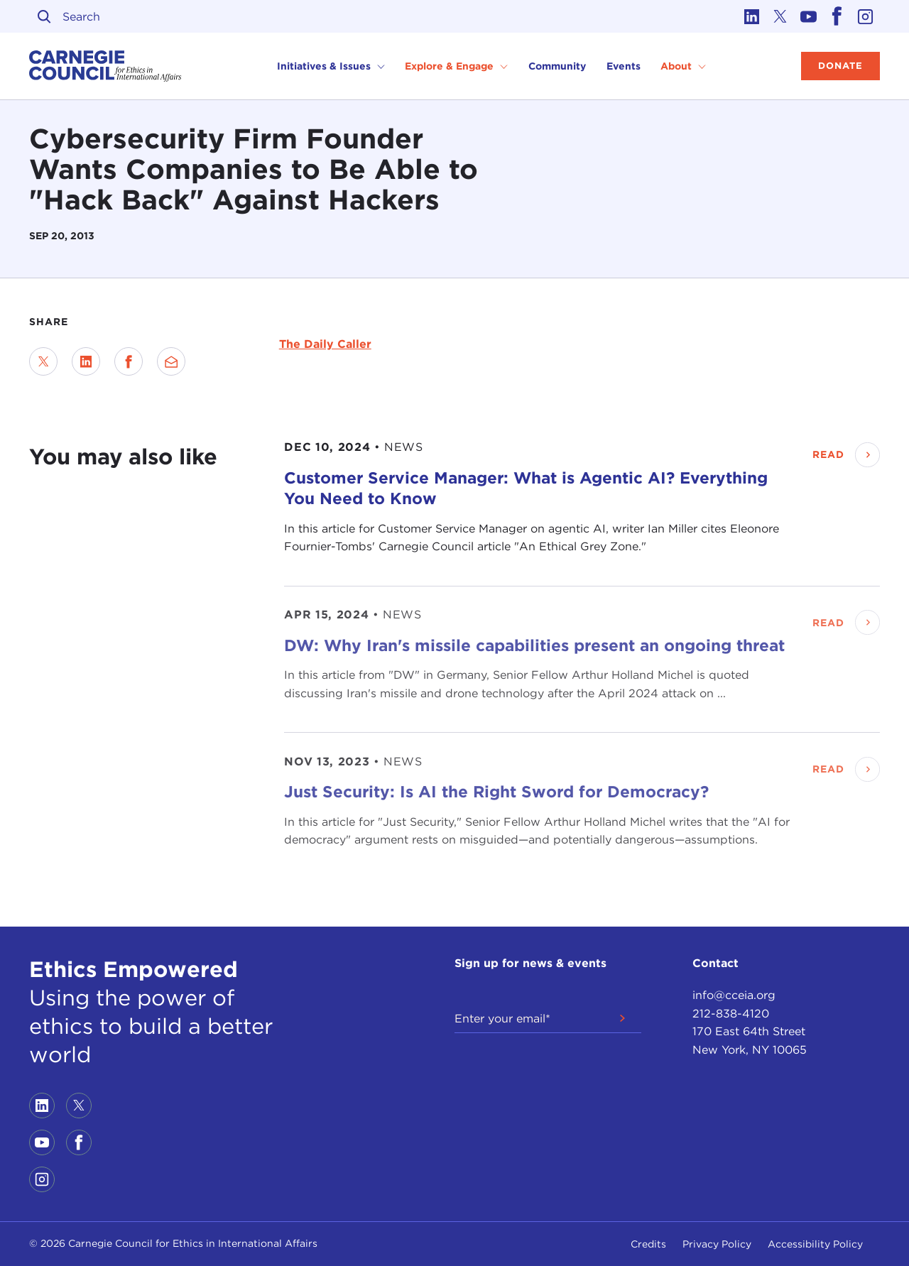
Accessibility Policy (815, 1244)
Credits (648, 1244)
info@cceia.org (733, 995)
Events (623, 66)
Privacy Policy (716, 1244)
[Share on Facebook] (128, 361)
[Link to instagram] (865, 16)
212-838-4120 (730, 1013)
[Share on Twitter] (43, 361)
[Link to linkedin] (752, 16)
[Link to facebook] (837, 16)
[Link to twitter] (780, 16)
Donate (840, 65)
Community (557, 66)
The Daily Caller (325, 344)
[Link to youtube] (809, 16)
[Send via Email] (171, 361)
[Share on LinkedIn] (86, 361)
